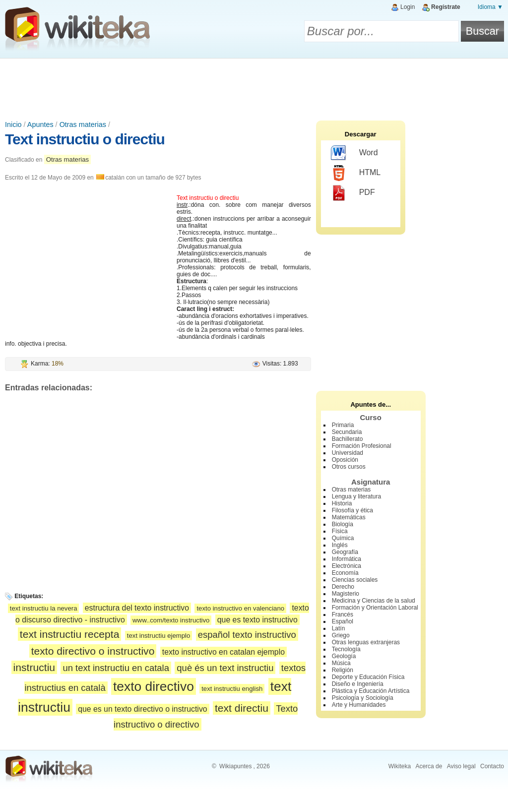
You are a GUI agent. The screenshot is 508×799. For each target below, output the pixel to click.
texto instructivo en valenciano (240, 608)
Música (341, 663)
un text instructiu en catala (116, 668)
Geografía (345, 552)
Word (354, 153)
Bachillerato (347, 438)
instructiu (34, 667)
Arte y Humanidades (359, 704)
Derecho (343, 586)
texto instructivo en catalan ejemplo (223, 652)
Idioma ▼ (490, 6)
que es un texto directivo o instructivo (142, 709)
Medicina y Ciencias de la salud (373, 600)
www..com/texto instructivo (170, 620)
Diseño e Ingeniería (357, 683)
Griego (341, 635)
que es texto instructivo (257, 619)
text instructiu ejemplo (158, 635)
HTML (356, 173)
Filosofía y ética (352, 510)
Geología (344, 656)
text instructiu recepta (70, 634)
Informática (346, 558)
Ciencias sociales (355, 579)
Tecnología (346, 649)
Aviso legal (461, 766)
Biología (342, 524)
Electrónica (346, 565)
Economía (345, 572)
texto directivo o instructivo (93, 651)
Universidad (347, 452)
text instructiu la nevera (43, 608)
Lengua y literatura (356, 496)
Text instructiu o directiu (85, 139)
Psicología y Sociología (362, 697)
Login (407, 6)
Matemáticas (349, 517)
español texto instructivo (247, 634)
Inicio (13, 124)
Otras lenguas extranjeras (366, 642)
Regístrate (445, 6)
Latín (338, 628)
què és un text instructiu (225, 668)
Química (343, 538)
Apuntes (40, 124)
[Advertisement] (254, 86)
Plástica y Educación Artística (371, 690)
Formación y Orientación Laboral (375, 607)
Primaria (343, 425)
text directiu (241, 708)
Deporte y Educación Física (368, 677)
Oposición (345, 459)
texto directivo (153, 686)
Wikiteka (399, 766)
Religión (342, 670)
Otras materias (83, 124)
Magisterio (345, 593)
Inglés (340, 545)
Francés (342, 614)
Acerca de (428, 766)
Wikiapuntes (235, 766)
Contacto (492, 766)
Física (340, 531)
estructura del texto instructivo (137, 608)
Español (342, 621)
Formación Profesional (361, 445)
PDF (353, 193)
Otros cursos (349, 466)
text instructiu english (231, 688)
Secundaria (347, 432)
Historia (342, 503)
